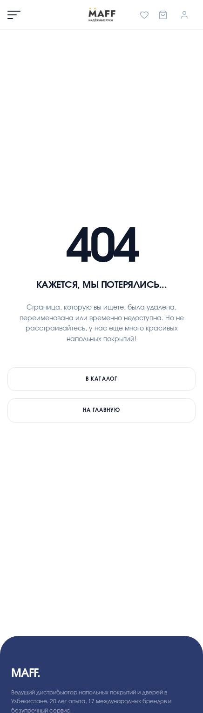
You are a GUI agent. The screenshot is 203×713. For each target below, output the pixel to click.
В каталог (101, 379)
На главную (102, 410)
